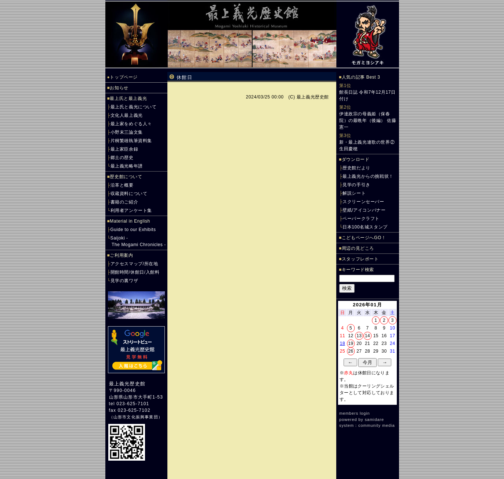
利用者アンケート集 (131, 210)
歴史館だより (356, 167)
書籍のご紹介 (124, 202)
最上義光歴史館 (127, 383)
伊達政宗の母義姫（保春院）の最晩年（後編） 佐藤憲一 (367, 120)
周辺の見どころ (358, 248)
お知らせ (119, 87)
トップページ (124, 77)
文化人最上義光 (126, 115)
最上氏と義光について (133, 106)
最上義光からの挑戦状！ (368, 176)
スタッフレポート (360, 259)
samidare (374, 419)
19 (350, 343)
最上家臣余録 (124, 149)
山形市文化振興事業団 (135, 417)
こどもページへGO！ (364, 237)
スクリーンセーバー (363, 201)
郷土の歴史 (122, 157)
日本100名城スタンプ (365, 227)
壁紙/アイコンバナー (363, 210)
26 (350, 351)
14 (367, 335)
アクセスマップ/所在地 (134, 263)
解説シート (354, 193)
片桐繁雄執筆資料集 (131, 140)
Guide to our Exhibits (133, 229)
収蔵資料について (129, 193)
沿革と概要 (122, 185)
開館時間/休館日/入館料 (135, 272)
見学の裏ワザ (124, 280)
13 (359, 335)
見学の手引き (356, 184)
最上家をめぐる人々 (131, 123)
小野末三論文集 (126, 132)
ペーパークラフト (361, 218)
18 (342, 343)
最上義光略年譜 (126, 166)
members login (354, 413)
